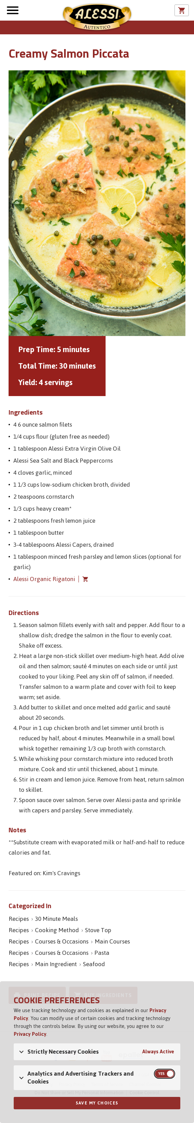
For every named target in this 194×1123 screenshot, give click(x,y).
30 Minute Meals (56, 919)
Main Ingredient (56, 964)
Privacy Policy (30, 1034)
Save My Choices (97, 1103)
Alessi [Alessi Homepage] (97, 17)
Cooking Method (57, 930)
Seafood (94, 964)
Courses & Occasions (61, 941)
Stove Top (98, 930)
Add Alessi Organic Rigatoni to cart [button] (83, 579)
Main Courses (112, 941)
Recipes (19, 919)
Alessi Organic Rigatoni (44, 579)
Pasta (102, 953)
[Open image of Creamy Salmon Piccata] (97, 203)
